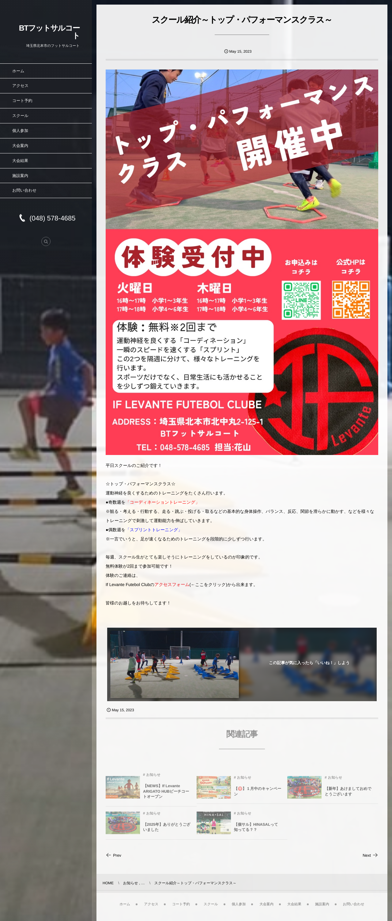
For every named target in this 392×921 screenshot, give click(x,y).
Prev (113, 855)
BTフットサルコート (49, 32)
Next (370, 855)
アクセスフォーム (171, 584)
